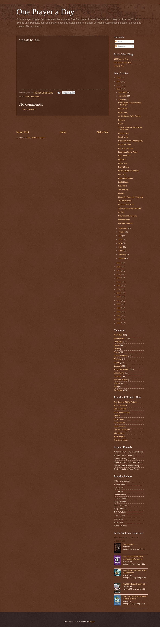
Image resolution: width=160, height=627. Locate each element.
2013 (119, 293)
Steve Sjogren (119, 437)
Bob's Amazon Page (122, 412)
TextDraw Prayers (121, 380)
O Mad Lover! (123, 133)
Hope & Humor (119, 426)
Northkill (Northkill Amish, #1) (134, 584)
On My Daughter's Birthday (128, 171)
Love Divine (122, 109)
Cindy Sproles (119, 423)
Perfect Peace (123, 167)
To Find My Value (125, 201)
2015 (119, 285)
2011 (119, 301)
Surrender (118, 376)
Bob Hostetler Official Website (125, 402)
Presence (117, 359)
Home (63, 132)
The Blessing (123, 190)
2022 (119, 89)
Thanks (117, 383)
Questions (118, 366)
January (122, 258)
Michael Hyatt (119, 433)
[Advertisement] (62, 123)
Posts (118, 42)
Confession (118, 342)
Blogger (92, 622)
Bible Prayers (119, 338)
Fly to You (122, 175)
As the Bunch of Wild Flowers (129, 116)
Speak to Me (123, 137)
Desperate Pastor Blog (123, 62)
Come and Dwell (124, 144)
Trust (116, 387)
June (121, 239)
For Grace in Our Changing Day (130, 141)
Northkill (117, 416)
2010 (119, 304)
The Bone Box (128, 544)
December (123, 92)
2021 (119, 263)
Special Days (119, 373)
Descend (121, 120)
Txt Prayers (118, 390)
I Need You (122, 163)
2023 (119, 85)
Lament (117, 345)
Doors (120, 124)
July (120, 236)
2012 (119, 297)
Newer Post (22, 132)
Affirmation (118, 335)
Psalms (117, 363)
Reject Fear (122, 112)
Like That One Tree (125, 148)
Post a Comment (29, 109)
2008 (119, 312)
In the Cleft (122, 186)
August (122, 232)
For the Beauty (124, 220)
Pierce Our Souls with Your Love (130, 197)
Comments (120, 46)
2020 (119, 267)
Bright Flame (123, 182)
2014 (119, 289)
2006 (119, 319)
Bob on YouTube (120, 409)
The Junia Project (120, 440)
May (120, 243)
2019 (119, 271)
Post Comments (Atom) (36, 138)
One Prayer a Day (45, 11)
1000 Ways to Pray (121, 59)
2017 (119, 278)
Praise (116, 352)
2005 (119, 323)
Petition (117, 349)
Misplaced (122, 160)
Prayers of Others (121, 356)
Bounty (121, 193)
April (121, 247)
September (123, 228)
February (122, 254)
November (123, 96)
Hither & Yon (119, 66)
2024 (119, 81)
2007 (119, 315)
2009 (119, 308)
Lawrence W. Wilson (122, 430)
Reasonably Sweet (125, 178)
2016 (119, 282)
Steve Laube (119, 419)
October (122, 100)
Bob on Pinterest (120, 405)
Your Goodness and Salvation (129, 208)
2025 (119, 78)
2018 (119, 274)
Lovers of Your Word (126, 205)
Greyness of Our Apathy (127, 216)
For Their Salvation (125, 223)
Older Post (102, 132)
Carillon (121, 212)
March (121, 251)
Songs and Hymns (32, 96)
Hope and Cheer (124, 156)
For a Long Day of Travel (128, 152)
